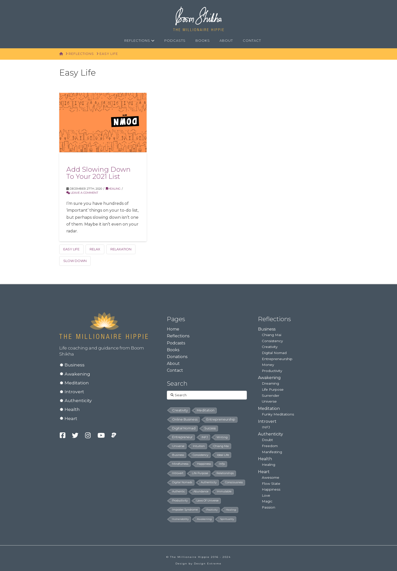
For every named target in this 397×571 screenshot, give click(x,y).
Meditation (77, 382)
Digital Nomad (274, 353)
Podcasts (176, 343)
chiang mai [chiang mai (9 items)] (221, 446)
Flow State (271, 483)
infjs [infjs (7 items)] (222, 464)
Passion (268, 507)
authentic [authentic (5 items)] (178, 491)
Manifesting (272, 452)
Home (173, 329)
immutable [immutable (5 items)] (224, 491)
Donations (177, 356)
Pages (176, 319)
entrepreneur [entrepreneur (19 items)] (182, 437)
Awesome (270, 477)
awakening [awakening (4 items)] (204, 519)
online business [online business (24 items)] (184, 419)
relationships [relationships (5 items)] (225, 473)
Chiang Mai (271, 335)
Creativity (269, 347)
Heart (71, 418)
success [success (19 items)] (210, 428)
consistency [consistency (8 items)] (200, 455)
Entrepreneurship (277, 359)
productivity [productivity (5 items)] (180, 500)
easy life (71, 249)
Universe (269, 401)
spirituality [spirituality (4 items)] (227, 519)
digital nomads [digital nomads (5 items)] (182, 482)
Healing (113, 188)
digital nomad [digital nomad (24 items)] (183, 428)
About (173, 363)
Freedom (270, 446)
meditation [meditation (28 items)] (205, 410)
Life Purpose (273, 389)
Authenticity (78, 400)
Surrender (270, 395)
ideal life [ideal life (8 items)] (223, 455)
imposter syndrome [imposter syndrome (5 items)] (185, 509)
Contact (175, 370)
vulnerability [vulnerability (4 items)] (180, 519)
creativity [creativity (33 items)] (180, 410)
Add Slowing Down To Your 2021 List (98, 173)
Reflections (178, 336)
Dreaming (270, 383)
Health (72, 409)
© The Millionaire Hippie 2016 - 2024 (198, 557)
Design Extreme (208, 563)
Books (173, 349)
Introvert (74, 391)
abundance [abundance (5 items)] (200, 491)
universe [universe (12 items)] (178, 446)
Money (268, 365)
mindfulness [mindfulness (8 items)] (180, 464)
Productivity (272, 371)
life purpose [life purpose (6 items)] (200, 473)
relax (95, 249)
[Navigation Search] (272, 40)
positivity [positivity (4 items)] (211, 509)
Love (266, 495)
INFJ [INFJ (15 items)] (205, 437)
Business (75, 364)
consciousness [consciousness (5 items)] (234, 482)
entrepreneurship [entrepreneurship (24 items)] (220, 419)
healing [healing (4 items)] (231, 509)
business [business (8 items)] (178, 455)
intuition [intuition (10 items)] (199, 446)
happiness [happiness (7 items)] (204, 464)
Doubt (267, 440)
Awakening (77, 374)
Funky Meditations (278, 414)
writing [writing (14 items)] (222, 437)
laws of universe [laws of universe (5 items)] (207, 500)
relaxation (120, 249)
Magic (267, 501)
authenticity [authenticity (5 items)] (209, 482)
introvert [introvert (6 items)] (177, 473)
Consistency (272, 341)
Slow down (75, 261)
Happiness (271, 489)
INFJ (266, 427)
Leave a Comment (82, 192)
